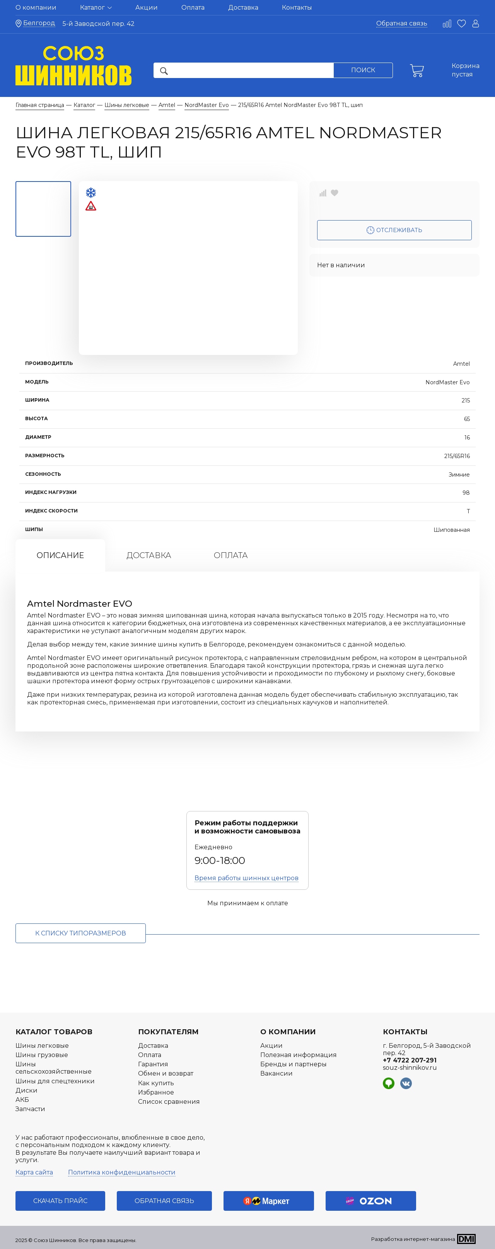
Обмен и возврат (165, 1073)
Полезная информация (298, 1055)
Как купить (156, 1083)
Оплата (193, 7)
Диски (26, 1090)
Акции (146, 7)
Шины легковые (42, 1045)
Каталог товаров (53, 1032)
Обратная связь (401, 23)
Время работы (247, 878)
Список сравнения (169, 1101)
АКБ (22, 1099)
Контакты (297, 7)
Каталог (96, 7)
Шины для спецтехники (55, 1081)
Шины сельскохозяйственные (53, 1068)
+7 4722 (410, 1060)
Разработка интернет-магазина (413, 1239)
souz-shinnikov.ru (410, 1067)
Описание (60, 555)
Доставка (243, 7)
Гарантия (153, 1064)
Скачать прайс (60, 1201)
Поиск (363, 70)
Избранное (156, 1092)
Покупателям (168, 1032)
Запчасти (30, 1109)
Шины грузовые (41, 1055)
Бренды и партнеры (293, 1064)
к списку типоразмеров (80, 933)
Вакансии (276, 1073)
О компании (35, 7)
